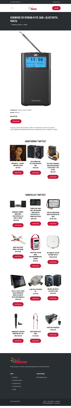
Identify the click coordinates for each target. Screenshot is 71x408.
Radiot (25, 24)
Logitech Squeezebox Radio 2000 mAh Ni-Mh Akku (53, 214)
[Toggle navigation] (12, 8)
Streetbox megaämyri (53, 327)
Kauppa (56, 8)
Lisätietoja (15, 121)
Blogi (14, 389)
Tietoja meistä (17, 386)
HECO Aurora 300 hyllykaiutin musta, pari (35, 163)
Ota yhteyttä (50, 401)
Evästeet (57, 401)
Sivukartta (57, 403)
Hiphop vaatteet (17, 380)
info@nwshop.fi (56, 2)
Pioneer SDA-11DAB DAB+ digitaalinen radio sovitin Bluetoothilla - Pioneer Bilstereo (35, 212)
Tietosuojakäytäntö (47, 403)
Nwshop (15, 377)
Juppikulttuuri (17, 383)
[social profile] (21, 2)
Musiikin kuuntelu (17, 24)
